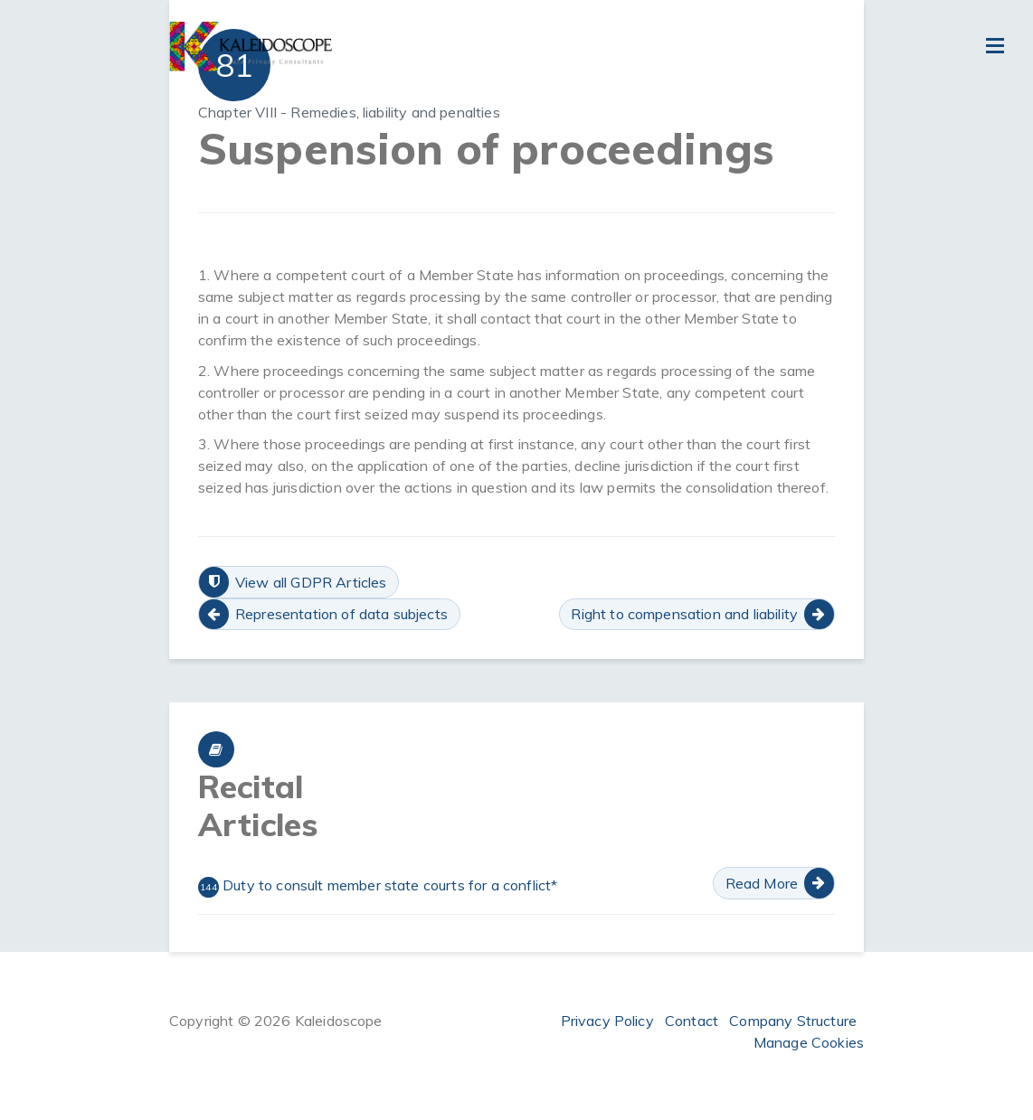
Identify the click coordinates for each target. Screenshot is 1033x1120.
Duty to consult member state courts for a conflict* (377, 887)
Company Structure (793, 1021)
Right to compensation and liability (684, 614)
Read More (761, 883)
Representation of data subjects (341, 614)
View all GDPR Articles (311, 582)
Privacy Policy (607, 1021)
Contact (691, 1021)
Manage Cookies (808, 1042)
